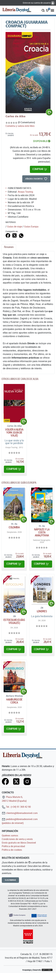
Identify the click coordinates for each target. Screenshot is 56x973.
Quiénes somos (10, 835)
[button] (43, 10)
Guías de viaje (14, 226)
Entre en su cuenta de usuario (39, 2)
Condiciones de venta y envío (17, 839)
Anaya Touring (25, 191)
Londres (42, 611)
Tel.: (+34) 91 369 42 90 (16, 806)
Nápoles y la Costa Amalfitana (41, 532)
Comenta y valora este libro (20, 126)
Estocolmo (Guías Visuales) (14, 621)
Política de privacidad (13, 846)
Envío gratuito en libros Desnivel (19, 842)
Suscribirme (10, 880)
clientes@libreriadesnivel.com (20, 813)
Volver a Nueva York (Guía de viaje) (14, 432)
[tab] (8, 247)
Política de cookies (12, 849)
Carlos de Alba (15, 116)
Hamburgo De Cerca (14, 701)
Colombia (14, 527)
